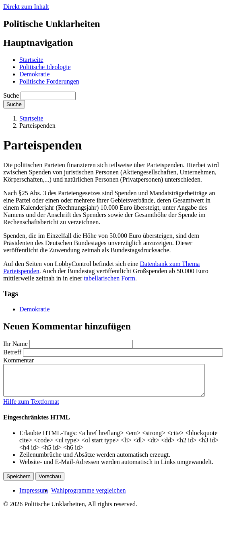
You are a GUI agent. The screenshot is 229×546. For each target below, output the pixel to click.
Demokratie (34, 74)
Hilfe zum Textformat (31, 407)
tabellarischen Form (109, 278)
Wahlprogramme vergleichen (88, 496)
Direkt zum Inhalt (26, 6)
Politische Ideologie (45, 66)
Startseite (31, 59)
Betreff (12, 352)
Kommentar (18, 360)
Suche (11, 95)
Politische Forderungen (49, 81)
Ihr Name (15, 343)
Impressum (33, 496)
